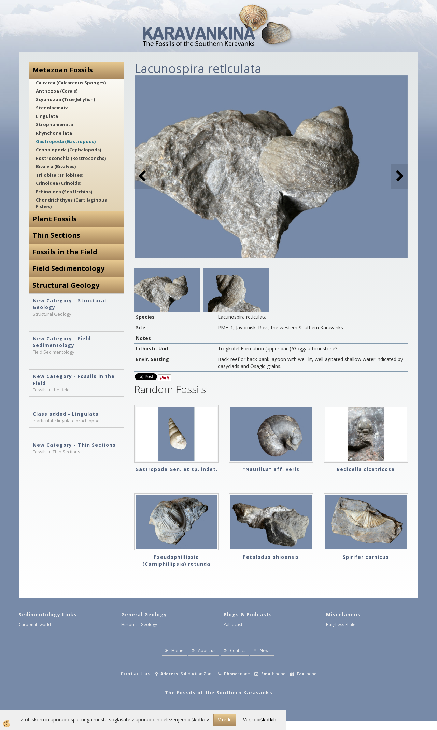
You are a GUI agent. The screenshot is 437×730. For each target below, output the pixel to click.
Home (177, 650)
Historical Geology (139, 625)
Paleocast (233, 625)
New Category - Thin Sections (74, 445)
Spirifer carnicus (366, 557)
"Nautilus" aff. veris (271, 469)
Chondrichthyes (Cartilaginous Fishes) (71, 203)
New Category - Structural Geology (69, 304)
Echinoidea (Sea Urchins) (64, 192)
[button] (399, 176)
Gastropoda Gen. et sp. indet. (176, 469)
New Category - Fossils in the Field (74, 379)
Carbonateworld (35, 625)
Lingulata (47, 116)
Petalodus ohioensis (271, 557)
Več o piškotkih (259, 719)
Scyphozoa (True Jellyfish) (65, 99)
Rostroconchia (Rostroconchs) (71, 158)
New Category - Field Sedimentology (62, 341)
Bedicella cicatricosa (366, 469)
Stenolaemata (52, 108)
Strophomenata (54, 124)
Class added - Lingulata (66, 414)
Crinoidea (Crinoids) (58, 183)
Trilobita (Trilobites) (59, 175)
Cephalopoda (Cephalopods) (68, 150)
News (265, 650)
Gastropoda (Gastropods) (66, 141)
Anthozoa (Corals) (56, 91)
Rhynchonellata (54, 133)
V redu (225, 719)
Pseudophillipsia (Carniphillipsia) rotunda (176, 560)
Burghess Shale (340, 625)
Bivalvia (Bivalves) (56, 166)
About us (206, 650)
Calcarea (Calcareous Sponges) (71, 83)
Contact (237, 650)
